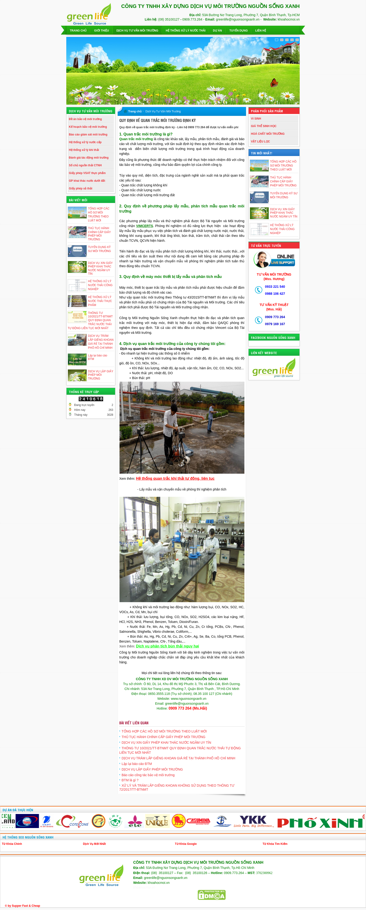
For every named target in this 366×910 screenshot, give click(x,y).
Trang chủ (78, 30)
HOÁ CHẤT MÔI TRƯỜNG (268, 133)
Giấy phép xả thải (80, 188)
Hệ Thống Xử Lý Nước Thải (185, 30)
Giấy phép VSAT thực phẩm (87, 173)
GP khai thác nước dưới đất (87, 180)
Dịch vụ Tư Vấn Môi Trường (137, 30)
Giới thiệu (101, 30)
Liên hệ (260, 30)
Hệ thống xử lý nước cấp (85, 142)
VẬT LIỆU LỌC (260, 141)
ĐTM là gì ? (130, 780)
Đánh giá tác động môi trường (89, 157)
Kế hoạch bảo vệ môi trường (88, 126)
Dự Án (217, 30)
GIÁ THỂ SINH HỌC (263, 126)
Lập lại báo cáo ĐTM (137, 764)
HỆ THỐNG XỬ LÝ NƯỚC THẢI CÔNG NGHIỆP (100, 285)
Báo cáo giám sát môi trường (88, 134)
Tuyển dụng (238, 30)
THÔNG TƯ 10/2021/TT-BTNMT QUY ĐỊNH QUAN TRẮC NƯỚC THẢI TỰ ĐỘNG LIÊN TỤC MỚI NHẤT (90, 320)
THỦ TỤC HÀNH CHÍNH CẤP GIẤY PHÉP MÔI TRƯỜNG (283, 181)
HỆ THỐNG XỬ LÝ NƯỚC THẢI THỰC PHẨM (100, 301)
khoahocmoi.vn (144, 887)
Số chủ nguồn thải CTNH (85, 165)
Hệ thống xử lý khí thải (84, 150)
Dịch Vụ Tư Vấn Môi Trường (163, 111)
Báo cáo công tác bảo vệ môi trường (148, 775)
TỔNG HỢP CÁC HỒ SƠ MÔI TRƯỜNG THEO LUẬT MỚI (283, 165)
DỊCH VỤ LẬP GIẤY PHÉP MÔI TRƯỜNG (100, 375)
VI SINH (256, 118)
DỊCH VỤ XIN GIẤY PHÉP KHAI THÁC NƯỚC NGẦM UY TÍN (283, 213)
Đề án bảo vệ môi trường (85, 119)
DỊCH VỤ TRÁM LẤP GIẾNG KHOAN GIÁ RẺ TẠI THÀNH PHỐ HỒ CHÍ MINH (178, 758)
